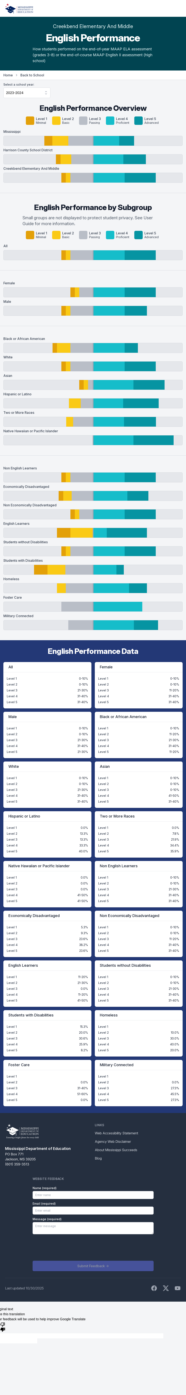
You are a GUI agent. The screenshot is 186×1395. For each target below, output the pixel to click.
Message (47, 1219)
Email (44, 1203)
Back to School (32, 75)
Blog (98, 1158)
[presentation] (64, 1247)
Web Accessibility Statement (116, 1133)
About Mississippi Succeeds (116, 1150)
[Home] (19, 8)
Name (45, 1188)
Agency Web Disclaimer (113, 1141)
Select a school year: (18, 84)
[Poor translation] (2, 1327)
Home (8, 75)
